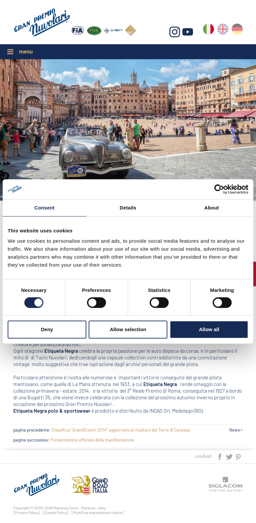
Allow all (209, 329)
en (222, 30)
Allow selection (128, 329)
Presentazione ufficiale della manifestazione (92, 440)
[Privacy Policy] (26, 512)
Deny (47, 329)
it (208, 30)
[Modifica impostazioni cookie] (98, 512)
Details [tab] (128, 207)
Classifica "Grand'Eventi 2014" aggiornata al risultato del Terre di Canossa (121, 430)
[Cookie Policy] (55, 512)
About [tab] (211, 207)
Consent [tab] (44, 207)
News (234, 430)
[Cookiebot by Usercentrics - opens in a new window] (219, 189)
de (237, 30)
